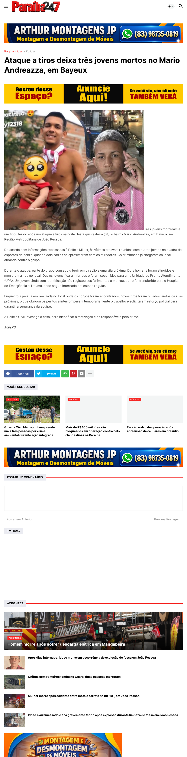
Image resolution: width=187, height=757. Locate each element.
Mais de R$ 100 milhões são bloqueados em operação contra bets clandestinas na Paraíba (92, 431)
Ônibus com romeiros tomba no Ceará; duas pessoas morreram (74, 676)
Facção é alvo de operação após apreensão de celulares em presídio (153, 429)
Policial (30, 51)
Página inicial (13, 51)
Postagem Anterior (19, 519)
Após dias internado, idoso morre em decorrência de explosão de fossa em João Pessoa (92, 657)
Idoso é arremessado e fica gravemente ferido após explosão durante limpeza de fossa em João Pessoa (103, 715)
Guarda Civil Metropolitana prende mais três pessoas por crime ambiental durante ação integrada (29, 431)
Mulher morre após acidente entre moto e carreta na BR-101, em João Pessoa (83, 696)
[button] (6, 6)
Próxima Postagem (167, 519)
